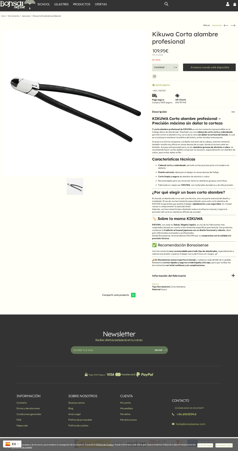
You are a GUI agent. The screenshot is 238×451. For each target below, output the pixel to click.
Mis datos (125, 414)
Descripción (159, 111)
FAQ (19, 419)
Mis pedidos (126, 408)
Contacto (22, 402)
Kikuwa (155, 284)
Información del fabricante (169, 275)
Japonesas (217, 25)
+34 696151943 (186, 414)
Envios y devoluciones (28, 408)
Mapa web (22, 425)
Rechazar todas (224, 445)
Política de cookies (78, 425)
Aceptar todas (205, 445)
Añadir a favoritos (154, 76)
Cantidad (159, 67)
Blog (70, 408)
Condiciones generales (29, 414)
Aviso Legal (74, 414)
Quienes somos (76, 402)
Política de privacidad (80, 419)
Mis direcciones (128, 419)
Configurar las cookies (21, 447)
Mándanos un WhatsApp (189, 408)
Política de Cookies (105, 444)
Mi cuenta (125, 402)
